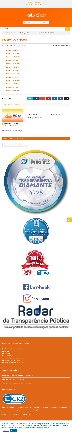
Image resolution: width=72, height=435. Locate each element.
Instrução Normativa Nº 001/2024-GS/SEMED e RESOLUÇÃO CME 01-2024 (35, 122)
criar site (13, 414)
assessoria (46, 414)
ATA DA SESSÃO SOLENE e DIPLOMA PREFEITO (12, 131)
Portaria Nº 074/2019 (12, 57)
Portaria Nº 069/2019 (12, 74)
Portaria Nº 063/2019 (12, 91)
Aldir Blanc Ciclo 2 (7, 386)
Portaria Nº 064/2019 (12, 87)
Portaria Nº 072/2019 (12, 67)
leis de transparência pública (32, 417)
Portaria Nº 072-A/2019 (13, 64)
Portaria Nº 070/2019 (12, 70)
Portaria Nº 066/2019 (12, 80)
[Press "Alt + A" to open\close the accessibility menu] (69, 220)
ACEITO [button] (13, 431)
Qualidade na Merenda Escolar (11, 390)
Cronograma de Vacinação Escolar (35, 4)
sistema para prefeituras (25, 414)
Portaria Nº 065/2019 (12, 84)
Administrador (9, 52)
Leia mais (22, 427)
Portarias (55, 52)
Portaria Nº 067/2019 (12, 77)
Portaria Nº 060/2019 (12, 97)
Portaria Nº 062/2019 (12, 94)
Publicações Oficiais (64, 52)
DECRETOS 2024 (55, 121)
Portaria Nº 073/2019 (12, 60)
